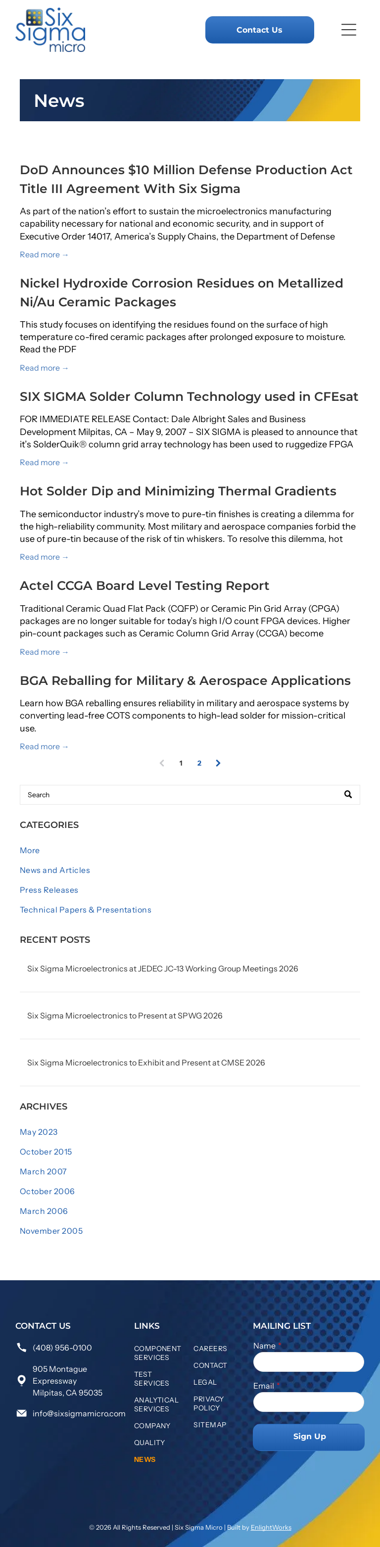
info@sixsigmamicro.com (79, 1413)
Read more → (44, 254)
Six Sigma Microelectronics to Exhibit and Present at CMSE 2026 (146, 1062)
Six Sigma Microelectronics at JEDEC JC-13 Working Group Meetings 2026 (162, 968)
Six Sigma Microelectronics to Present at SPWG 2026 (125, 1015)
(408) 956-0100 (62, 1348)
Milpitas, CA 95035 (67, 1393)
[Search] (190, 795)
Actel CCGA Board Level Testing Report (145, 585)
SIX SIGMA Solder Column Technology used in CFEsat (189, 396)
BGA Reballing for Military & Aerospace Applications (185, 680)
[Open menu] (348, 29)
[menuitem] (190, 850)
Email (263, 1386)
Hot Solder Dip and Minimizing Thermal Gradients (178, 490)
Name (264, 1346)
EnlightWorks (271, 1527)
